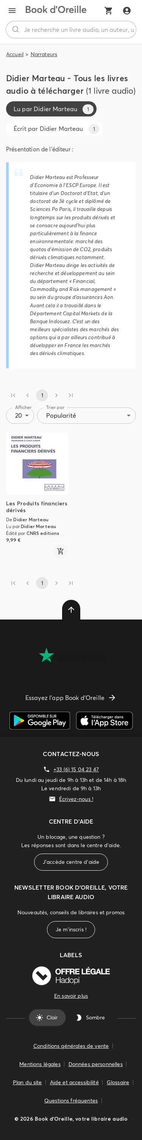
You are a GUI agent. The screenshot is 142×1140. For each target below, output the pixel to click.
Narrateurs (44, 54)
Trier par (55, 407)
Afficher (23, 407)
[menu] (12, 11)
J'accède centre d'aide (71, 862)
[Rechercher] (15, 29)
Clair (47, 1017)
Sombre (91, 1017)
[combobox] (71, 29)
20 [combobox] (18, 415)
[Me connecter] (127, 11)
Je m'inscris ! (71, 929)
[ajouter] (60, 551)
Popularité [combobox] (61, 415)
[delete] (71, 610)
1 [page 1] (42, 395)
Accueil (14, 54)
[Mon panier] (109, 11)
